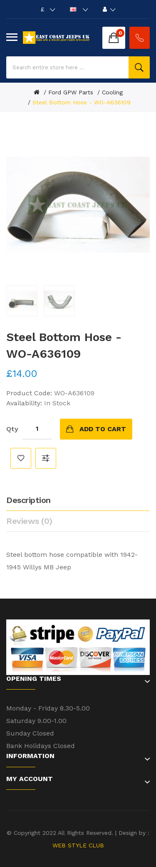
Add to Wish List (20, 458)
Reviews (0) (29, 521)
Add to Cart (102, 429)
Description (28, 500)
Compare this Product (45, 458)
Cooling (112, 92)
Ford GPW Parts (70, 92)
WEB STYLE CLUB (78, 845)
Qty (12, 429)
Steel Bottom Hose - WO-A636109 (81, 102)
